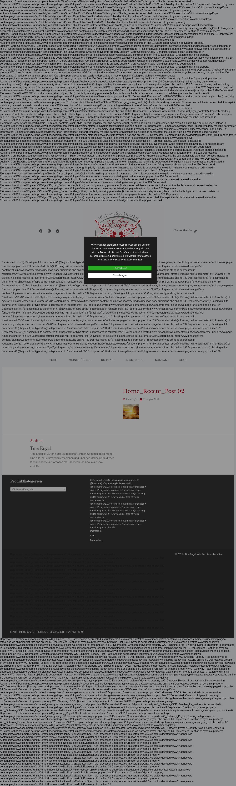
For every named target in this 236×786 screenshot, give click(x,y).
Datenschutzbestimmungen (129, 259)
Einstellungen (119, 275)
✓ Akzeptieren (120, 268)
